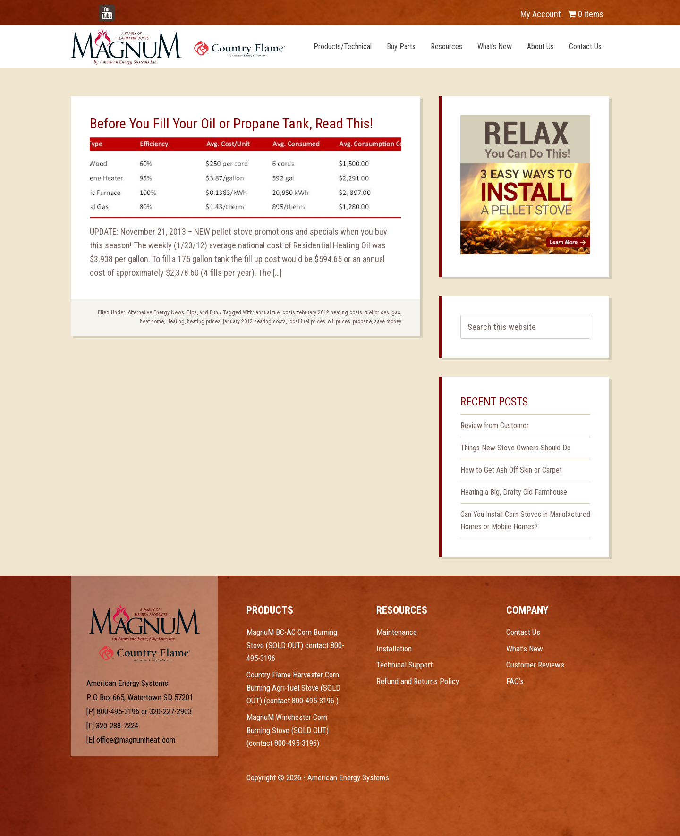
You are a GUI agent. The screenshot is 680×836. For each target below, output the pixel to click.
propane (362, 321)
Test (144, 622)
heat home (152, 321)
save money (387, 321)
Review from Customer (494, 425)
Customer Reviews (535, 664)
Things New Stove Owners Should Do (515, 447)
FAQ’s (515, 681)
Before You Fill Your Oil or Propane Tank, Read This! (231, 123)
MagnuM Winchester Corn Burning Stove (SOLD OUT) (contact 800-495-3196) (287, 730)
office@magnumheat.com (135, 739)
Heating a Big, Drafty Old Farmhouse (513, 492)
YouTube (121, 9)
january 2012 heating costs (254, 321)
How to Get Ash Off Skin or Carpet (511, 469)
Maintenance (396, 632)
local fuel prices (306, 321)
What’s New (524, 648)
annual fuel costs (275, 312)
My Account (540, 14)
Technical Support (404, 664)
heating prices (204, 321)
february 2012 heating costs (330, 312)
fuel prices (377, 312)
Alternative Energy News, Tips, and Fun (173, 312)
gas (395, 312)
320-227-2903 (170, 711)
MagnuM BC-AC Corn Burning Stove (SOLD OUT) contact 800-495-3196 (295, 645)
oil (330, 321)
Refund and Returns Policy (417, 681)
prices (343, 321)
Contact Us (523, 632)
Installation (394, 648)
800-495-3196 (118, 711)
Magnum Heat (178, 46)
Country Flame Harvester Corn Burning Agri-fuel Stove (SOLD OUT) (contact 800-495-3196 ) (293, 687)
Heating (175, 321)
